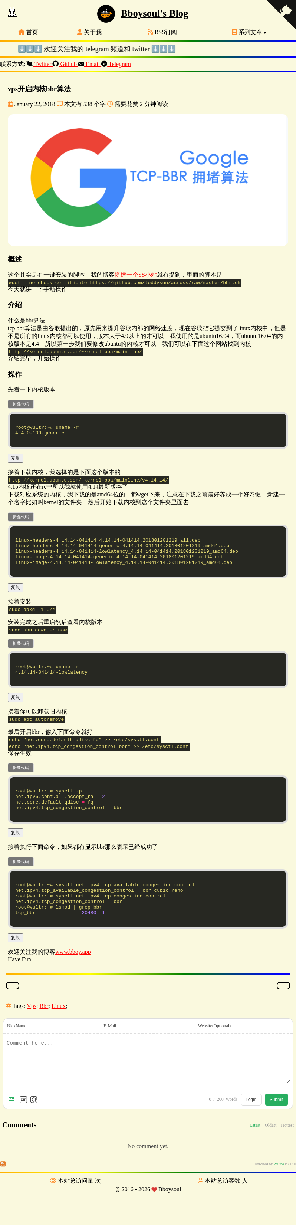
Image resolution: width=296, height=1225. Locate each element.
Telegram (116, 64)
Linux (59, 1038)
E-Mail (109, 1058)
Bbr (43, 1038)
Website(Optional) (214, 1058)
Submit (276, 1131)
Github (65, 64)
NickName (16, 1058)
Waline (278, 1196)
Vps (31, 1038)
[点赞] (12, 1018)
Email (89, 64)
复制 (15, 462)
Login (251, 1131)
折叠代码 (21, 404)
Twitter (40, 64)
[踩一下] (283, 1018)
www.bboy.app (73, 984)
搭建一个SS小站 (136, 275)
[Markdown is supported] (13, 1131)
